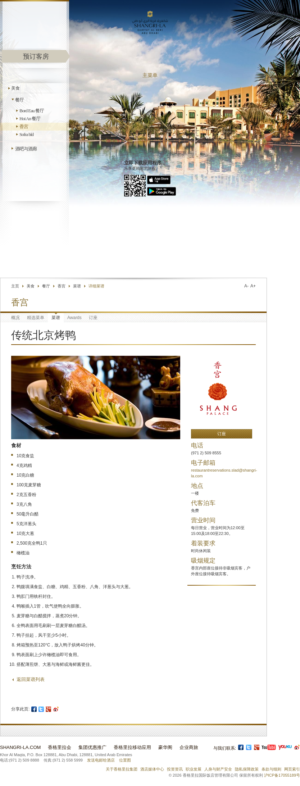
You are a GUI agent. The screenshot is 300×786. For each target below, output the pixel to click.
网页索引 (292, 769)
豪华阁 (165, 747)
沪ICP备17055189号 (282, 775)
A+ (253, 285)
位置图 (125, 760)
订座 (93, 317)
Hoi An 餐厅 (29, 118)
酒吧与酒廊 (26, 148)
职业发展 (193, 769)
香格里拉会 (59, 747)
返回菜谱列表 (31, 679)
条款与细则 (271, 769)
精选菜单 (35, 317)
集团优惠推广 (92, 747)
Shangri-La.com (20, 747)
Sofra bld (26, 134)
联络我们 (191, 260)
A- (246, 285)
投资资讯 (175, 769)
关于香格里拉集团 (121, 769)
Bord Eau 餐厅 (31, 110)
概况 (15, 317)
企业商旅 (188, 747)
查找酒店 (217, 260)
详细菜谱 (96, 286)
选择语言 (253, 260)
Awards (74, 317)
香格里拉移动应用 (132, 747)
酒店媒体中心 (152, 769)
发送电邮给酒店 (101, 760)
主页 (15, 286)
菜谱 (77, 286)
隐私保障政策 (247, 769)
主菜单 (150, 75)
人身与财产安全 (218, 769)
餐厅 (19, 100)
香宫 (23, 126)
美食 (15, 88)
